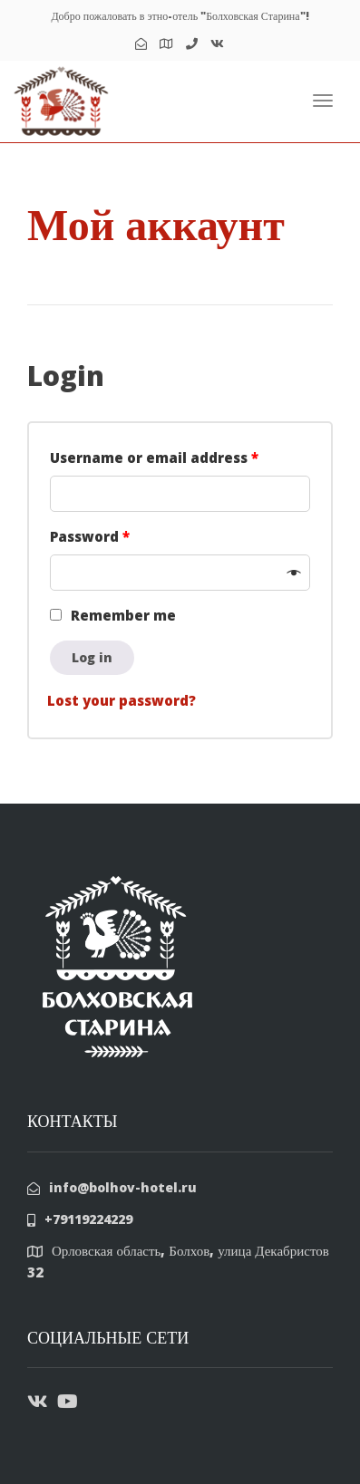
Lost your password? (121, 700)
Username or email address (154, 457)
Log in (92, 657)
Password (90, 536)
